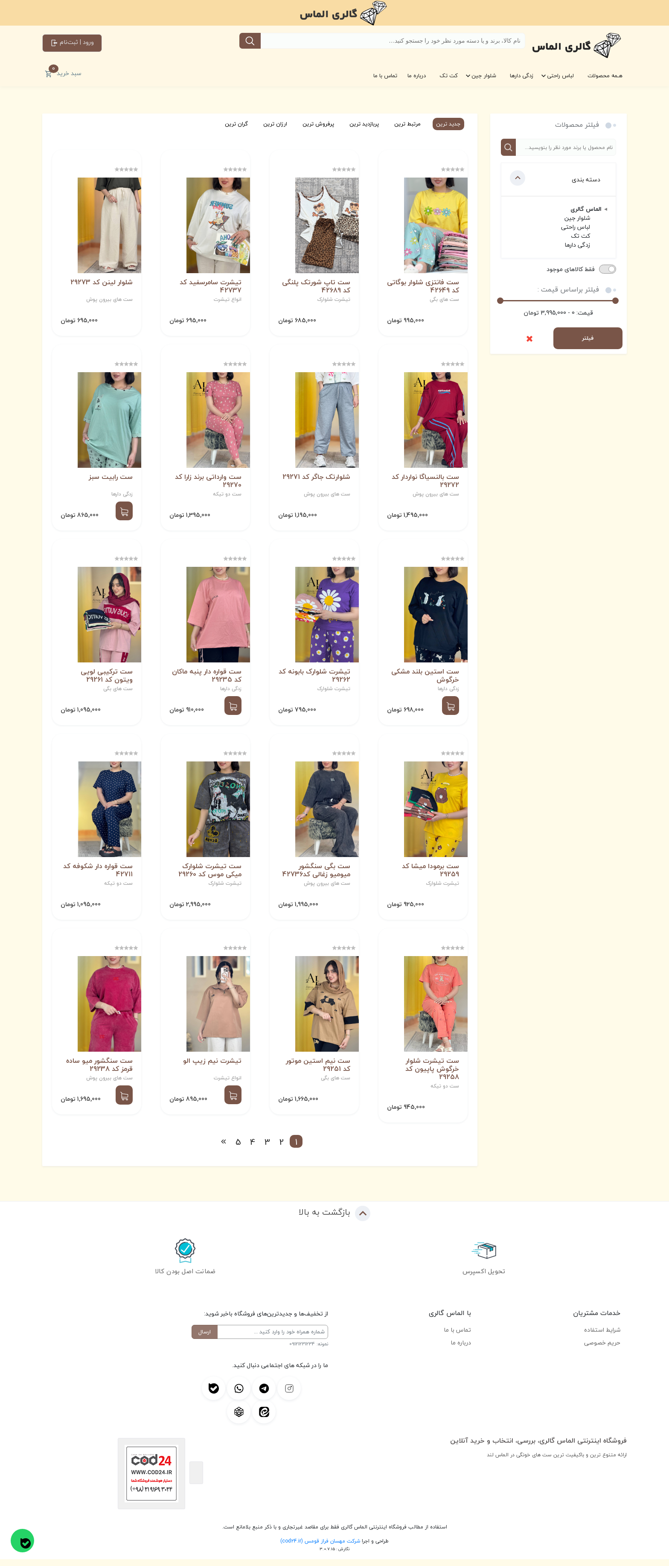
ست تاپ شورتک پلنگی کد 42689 (315, 288)
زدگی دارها (521, 75)
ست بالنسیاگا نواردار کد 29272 (424, 483)
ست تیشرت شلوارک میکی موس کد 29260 (209, 876)
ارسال (204, 1338)
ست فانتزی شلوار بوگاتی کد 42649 (432, 288)
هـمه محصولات (605, 75)
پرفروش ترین (314, 123)
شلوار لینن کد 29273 (101, 284)
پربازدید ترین (360, 123)
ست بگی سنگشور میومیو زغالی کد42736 (315, 876)
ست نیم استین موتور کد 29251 (317, 1072)
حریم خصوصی (602, 1349)
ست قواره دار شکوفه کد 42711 (97, 875)
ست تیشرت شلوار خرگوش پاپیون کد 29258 (431, 1076)
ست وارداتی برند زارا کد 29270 (207, 483)
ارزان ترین (271, 123)
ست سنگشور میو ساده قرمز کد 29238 (98, 1072)
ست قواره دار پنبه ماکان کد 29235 (206, 679)
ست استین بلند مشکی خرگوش (424, 680)
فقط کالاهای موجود (571, 269)
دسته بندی (555, 178)
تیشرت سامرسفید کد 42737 (210, 288)
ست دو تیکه (226, 497)
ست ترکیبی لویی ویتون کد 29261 (106, 679)
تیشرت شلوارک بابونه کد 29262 (318, 680)
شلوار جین (483, 75)
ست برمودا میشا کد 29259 (429, 876)
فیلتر (587, 338)
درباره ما (416, 75)
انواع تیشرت (227, 301)
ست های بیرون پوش (108, 301)
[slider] (500, 300)
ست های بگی (443, 301)
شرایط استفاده (602, 1336)
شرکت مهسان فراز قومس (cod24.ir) (320, 1547)
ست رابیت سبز (110, 479)
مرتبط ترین (403, 123)
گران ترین (232, 123)
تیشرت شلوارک (332, 301)
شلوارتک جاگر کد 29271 (315, 479)
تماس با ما (385, 75)
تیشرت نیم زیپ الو (211, 1068)
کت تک (448, 75)
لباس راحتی (560, 75)
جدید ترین (444, 123)
